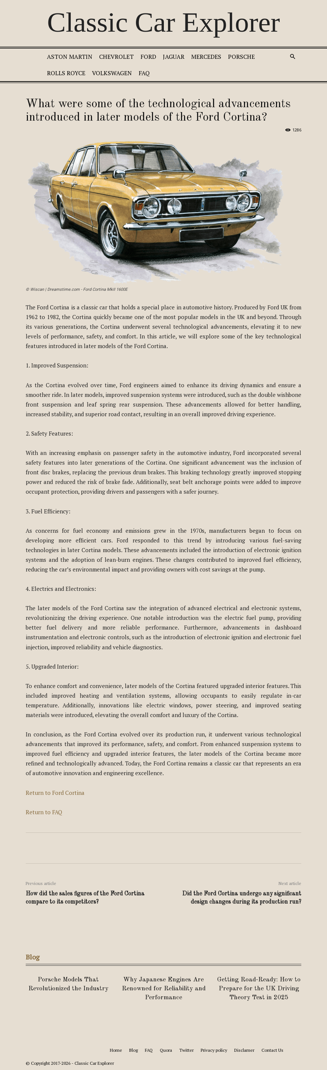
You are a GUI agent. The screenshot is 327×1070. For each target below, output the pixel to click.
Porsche (241, 56)
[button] (292, 56)
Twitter (186, 1050)
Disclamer (244, 1050)
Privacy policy (214, 1050)
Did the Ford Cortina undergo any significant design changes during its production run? (241, 898)
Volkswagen (112, 73)
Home (116, 1050)
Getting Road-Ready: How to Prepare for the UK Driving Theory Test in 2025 (259, 989)
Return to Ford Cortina (55, 792)
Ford (148, 56)
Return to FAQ (44, 812)
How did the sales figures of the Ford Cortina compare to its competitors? (85, 898)
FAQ (144, 73)
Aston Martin (69, 56)
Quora (166, 1050)
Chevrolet (116, 56)
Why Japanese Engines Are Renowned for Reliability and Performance (164, 989)
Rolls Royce (66, 73)
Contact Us (272, 1050)
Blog (133, 1050)
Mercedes (206, 56)
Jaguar (173, 56)
